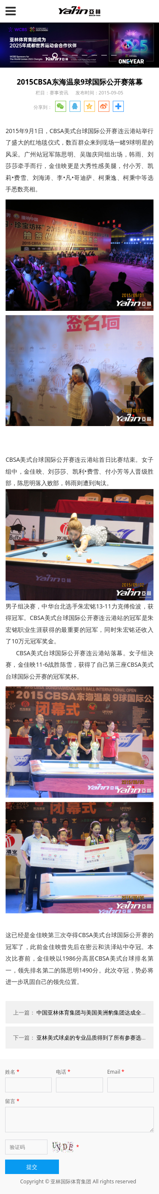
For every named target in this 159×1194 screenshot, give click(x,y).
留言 (13, 1101)
